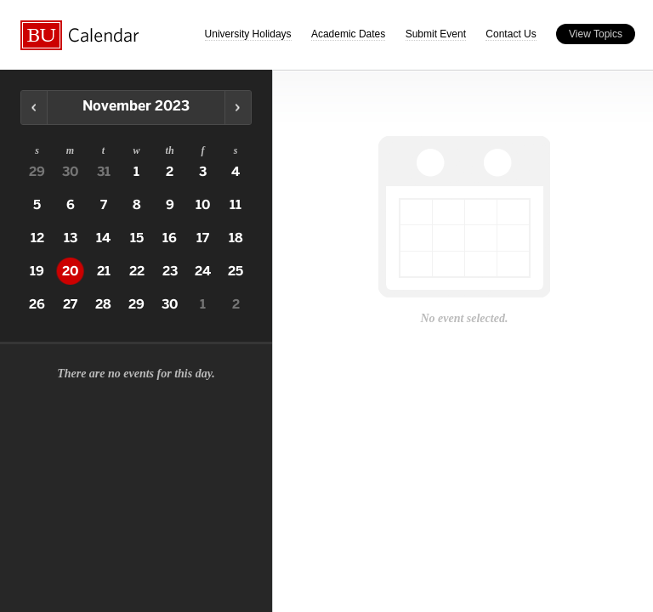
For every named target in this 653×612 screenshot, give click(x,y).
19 (37, 271)
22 (137, 271)
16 (169, 238)
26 (37, 304)
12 (37, 238)
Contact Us (510, 34)
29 (37, 171)
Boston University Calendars (79, 35)
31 (104, 171)
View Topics (595, 34)
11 (235, 204)
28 (103, 304)
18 (236, 238)
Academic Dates (348, 34)
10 (203, 204)
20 (70, 271)
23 (170, 271)
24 (203, 271)
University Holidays (248, 34)
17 (202, 238)
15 (137, 238)
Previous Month (34, 107)
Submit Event (436, 34)
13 (70, 238)
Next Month (237, 107)
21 (104, 271)
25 (235, 271)
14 (103, 238)
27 (70, 304)
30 (70, 171)
